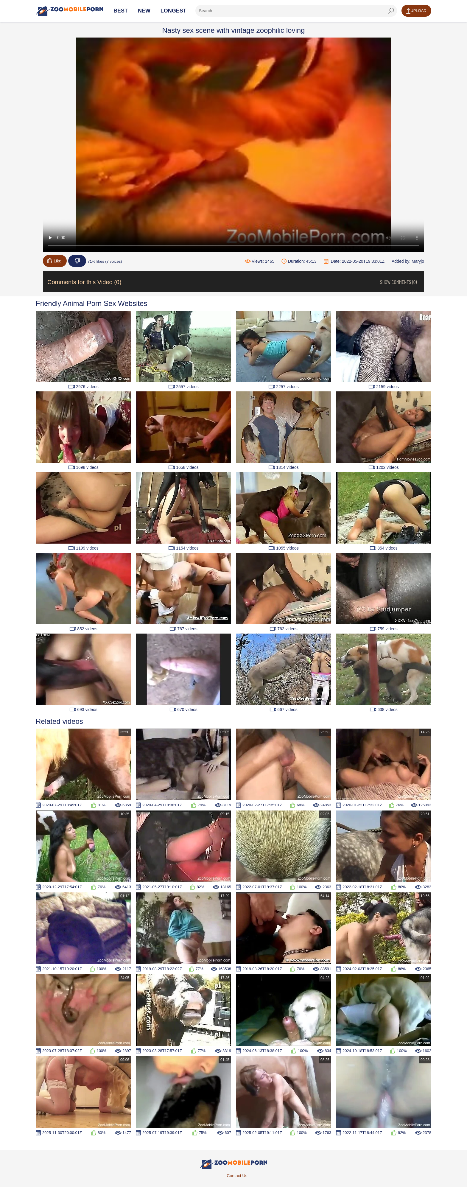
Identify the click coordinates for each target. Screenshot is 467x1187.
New (144, 11)
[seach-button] (391, 11)
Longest (173, 11)
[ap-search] (296, 11)
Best (120, 11)
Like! (55, 260)
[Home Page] (69, 11)
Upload (416, 11)
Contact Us (237, 1175)
